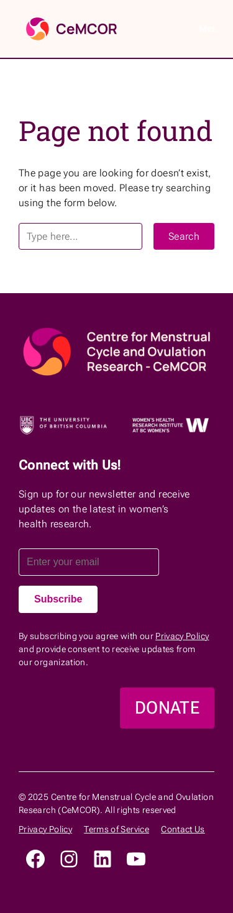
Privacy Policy (182, 636)
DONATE (167, 707)
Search (183, 236)
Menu (206, 28)
